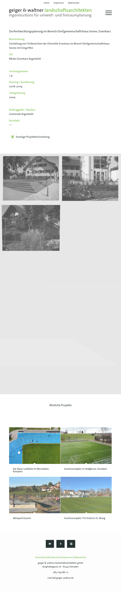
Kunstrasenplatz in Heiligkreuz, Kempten (85, 469)
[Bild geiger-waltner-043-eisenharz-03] (32, 228)
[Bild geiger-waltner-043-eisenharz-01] (32, 180)
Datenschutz (80, 557)
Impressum (66, 557)
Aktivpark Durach (22, 518)
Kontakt (46, 557)
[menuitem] (46, 3)
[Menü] (107, 12)
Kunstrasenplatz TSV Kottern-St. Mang (84, 518)
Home (38, 557)
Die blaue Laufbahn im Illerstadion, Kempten (31, 470)
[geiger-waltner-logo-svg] (50, 12)
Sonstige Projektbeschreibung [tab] (30, 137)
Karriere (56, 557)
